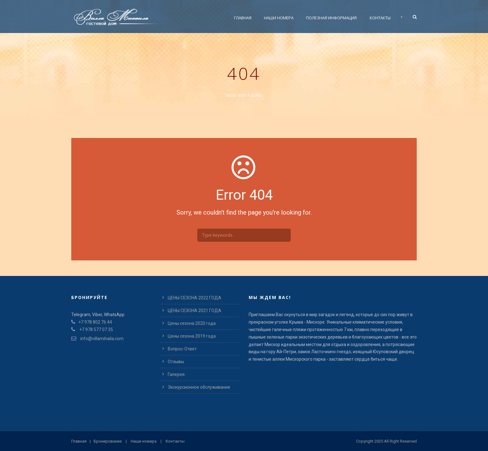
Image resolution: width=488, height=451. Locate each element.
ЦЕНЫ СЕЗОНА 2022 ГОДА (194, 297)
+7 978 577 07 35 (96, 329)
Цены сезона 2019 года (192, 336)
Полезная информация (331, 18)
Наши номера (278, 18)
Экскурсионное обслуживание (199, 387)
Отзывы (176, 361)
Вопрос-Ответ (182, 348)
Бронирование (108, 441)
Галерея (176, 374)
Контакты (380, 18)
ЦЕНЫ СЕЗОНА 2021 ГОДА (194, 310)
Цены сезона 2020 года (192, 323)
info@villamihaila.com (101, 338)
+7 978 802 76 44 (95, 322)
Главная (242, 18)
